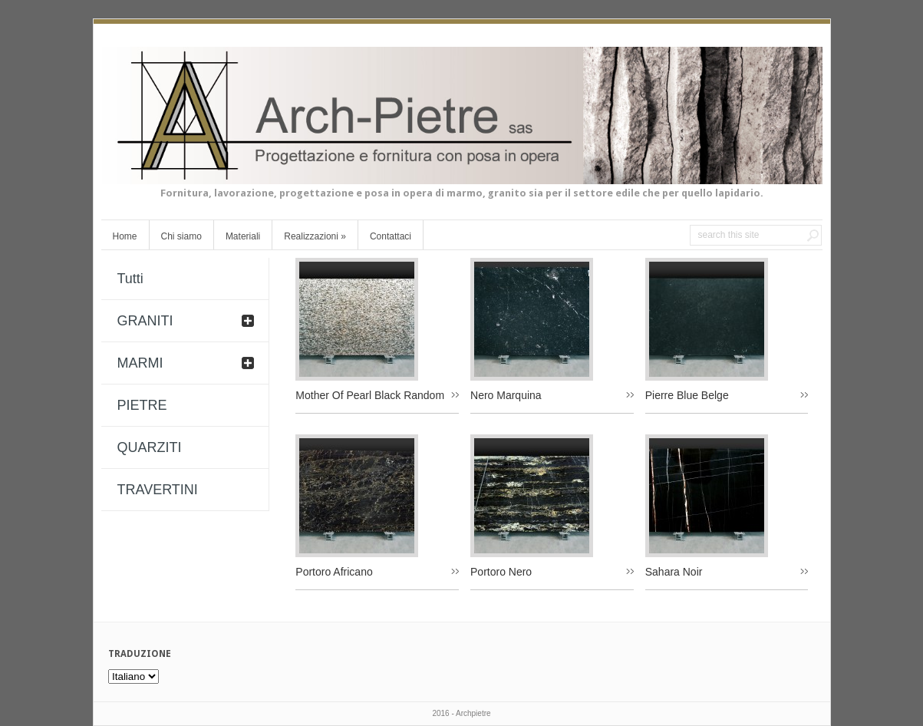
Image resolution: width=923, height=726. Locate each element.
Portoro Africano (333, 572)
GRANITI (145, 320)
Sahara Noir (674, 572)
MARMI (140, 363)
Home (125, 236)
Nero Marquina (506, 395)
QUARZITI (149, 447)
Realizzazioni (315, 236)
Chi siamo (181, 236)
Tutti (130, 278)
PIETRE (142, 405)
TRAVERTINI (157, 489)
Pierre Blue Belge (687, 395)
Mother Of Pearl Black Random (369, 395)
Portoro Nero (501, 572)
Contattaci (390, 236)
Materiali (243, 236)
